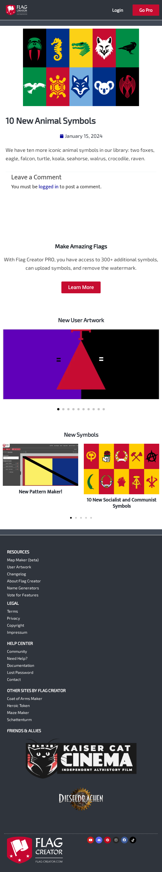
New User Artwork (81, 320)
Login (117, 10)
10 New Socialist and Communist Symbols (121, 503)
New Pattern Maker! (40, 492)
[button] (58, 409)
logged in (49, 187)
